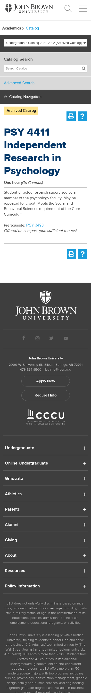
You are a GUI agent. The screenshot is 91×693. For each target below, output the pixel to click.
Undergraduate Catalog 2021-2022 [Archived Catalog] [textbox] (44, 43)
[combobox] (45, 43)
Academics (13, 28)
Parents (12, 509)
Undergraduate (19, 448)
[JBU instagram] (37, 339)
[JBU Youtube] (66, 339)
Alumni (11, 525)
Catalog (32, 28)
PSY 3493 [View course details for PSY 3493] (35, 225)
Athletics (13, 494)
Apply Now (45, 381)
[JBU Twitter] (51, 339)
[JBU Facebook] (23, 339)
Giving (11, 540)
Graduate (14, 478)
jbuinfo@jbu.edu (57, 369)
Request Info (46, 395)
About (11, 555)
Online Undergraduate (26, 463)
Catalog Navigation (25, 96)
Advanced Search (19, 83)
